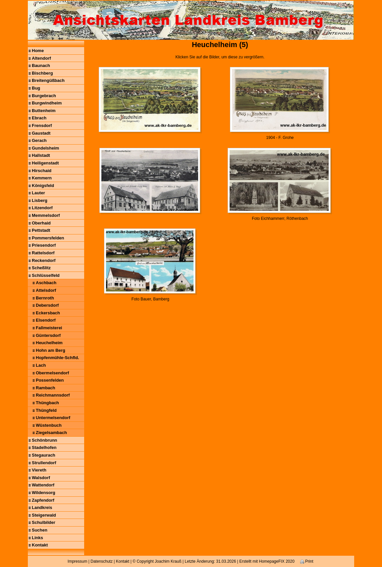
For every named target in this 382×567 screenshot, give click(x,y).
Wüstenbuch (49, 425)
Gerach (39, 140)
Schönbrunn (44, 440)
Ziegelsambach (51, 432)
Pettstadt (41, 230)
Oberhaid (41, 222)
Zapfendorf (43, 500)
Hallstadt (41, 155)
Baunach (41, 65)
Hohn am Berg (50, 350)
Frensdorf (42, 125)
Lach (41, 365)
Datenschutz (101, 561)
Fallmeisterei (49, 327)
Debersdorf (47, 305)
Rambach (45, 387)
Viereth (39, 470)
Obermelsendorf (52, 372)
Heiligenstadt (45, 162)
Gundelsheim (45, 148)
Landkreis (42, 507)
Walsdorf (41, 477)
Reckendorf (44, 260)
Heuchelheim (49, 342)
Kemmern (42, 177)
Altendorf (41, 58)
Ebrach (39, 117)
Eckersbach (48, 312)
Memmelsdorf (46, 215)
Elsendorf (46, 320)
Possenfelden (50, 380)
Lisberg (39, 200)
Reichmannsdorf (53, 395)
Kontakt (40, 544)
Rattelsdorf (43, 252)
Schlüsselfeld (46, 275)
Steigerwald (44, 515)
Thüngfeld (46, 410)
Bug (36, 88)
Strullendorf (44, 462)
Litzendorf (42, 207)
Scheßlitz (41, 267)
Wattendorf (43, 484)
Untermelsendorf (53, 417)
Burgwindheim (47, 102)
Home (38, 50)
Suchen (39, 530)
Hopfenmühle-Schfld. (57, 357)
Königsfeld (43, 185)
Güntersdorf (48, 335)
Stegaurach (43, 455)
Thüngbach (47, 402)
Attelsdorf (46, 290)
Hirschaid (41, 170)
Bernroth (45, 297)
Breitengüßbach (48, 80)
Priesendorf (44, 245)
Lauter (38, 192)
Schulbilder (43, 522)
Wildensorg (43, 492)
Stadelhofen (44, 447)
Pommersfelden (48, 237)
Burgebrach (44, 95)
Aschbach (46, 282)
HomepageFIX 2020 (276, 561)
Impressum (77, 561)
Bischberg (42, 73)
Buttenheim (44, 110)
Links (37, 537)
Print (306, 561)
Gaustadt (41, 133)
